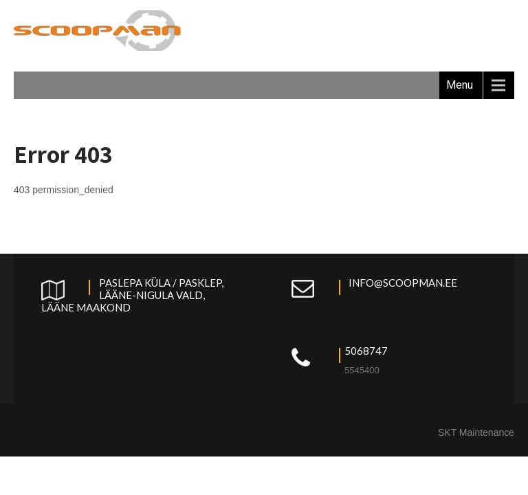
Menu (459, 84)
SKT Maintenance (476, 432)
